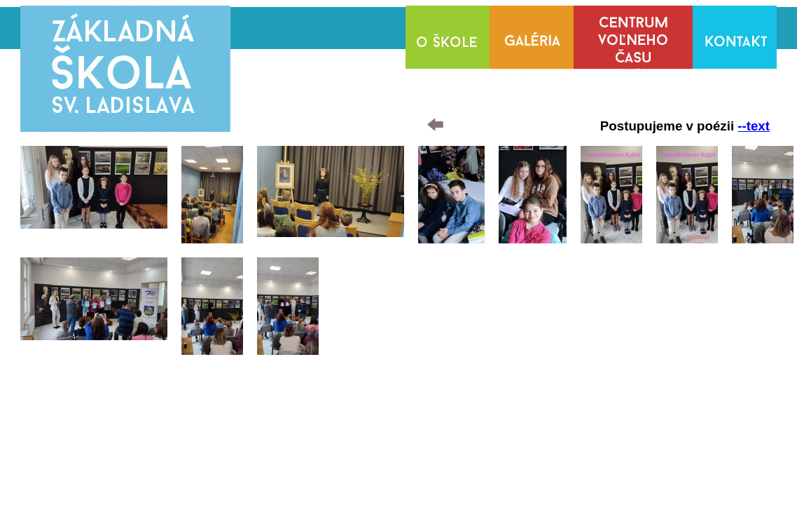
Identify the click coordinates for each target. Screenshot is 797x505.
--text (753, 126)
